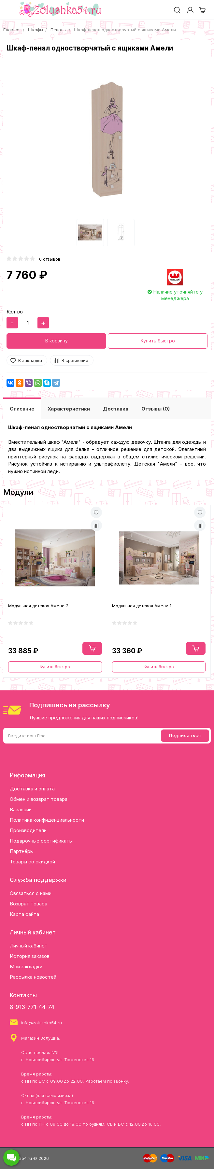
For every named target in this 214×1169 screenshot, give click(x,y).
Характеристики (69, 409)
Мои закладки (26, 966)
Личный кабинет (29, 946)
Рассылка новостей (33, 977)
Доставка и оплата (32, 789)
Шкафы (35, 29)
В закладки (30, 360)
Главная (12, 29)
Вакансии (21, 809)
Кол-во (15, 312)
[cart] (202, 10)
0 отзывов (50, 259)
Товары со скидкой (32, 862)
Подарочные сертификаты (41, 841)
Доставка (115, 409)
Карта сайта (24, 914)
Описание (22, 409)
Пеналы (58, 29)
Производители (28, 830)
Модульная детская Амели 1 (141, 605)
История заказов (30, 956)
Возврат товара (28, 904)
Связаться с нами (30, 893)
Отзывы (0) (155, 409)
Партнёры (22, 851)
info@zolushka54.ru (41, 1022)
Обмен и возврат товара (38, 799)
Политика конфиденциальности (47, 820)
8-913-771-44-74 (32, 1007)
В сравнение (75, 360)
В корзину (56, 340)
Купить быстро (158, 340)
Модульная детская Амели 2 (38, 605)
